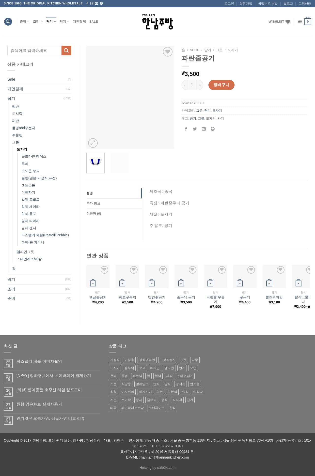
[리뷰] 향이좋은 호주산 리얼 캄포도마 (49, 390)
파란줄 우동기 (215, 299)
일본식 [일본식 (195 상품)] (172, 392)
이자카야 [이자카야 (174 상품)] (145, 392)
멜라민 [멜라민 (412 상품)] (169, 368)
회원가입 (245, 3)
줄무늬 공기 (186, 297)
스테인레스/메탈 (29, 259)
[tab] (114, 193)
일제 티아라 (30, 221)
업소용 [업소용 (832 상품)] (195, 384)
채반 (15, 121)
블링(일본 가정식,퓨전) (39, 178)
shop (195, 50)
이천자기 (28, 192)
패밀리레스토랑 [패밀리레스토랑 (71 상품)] (132, 408)
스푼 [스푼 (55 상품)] (113, 384)
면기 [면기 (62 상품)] (182, 368)
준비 (25, 21)
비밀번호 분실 (268, 3)
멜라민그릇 (25, 252)
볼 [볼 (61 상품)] (148, 376)
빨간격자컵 (274, 297)
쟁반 (15, 106)
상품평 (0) (93, 213)
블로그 (288, 3)
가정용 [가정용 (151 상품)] (129, 360)
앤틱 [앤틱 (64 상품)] (156, 384)
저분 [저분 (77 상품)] (113, 400)
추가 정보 (93, 203)
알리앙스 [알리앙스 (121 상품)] (142, 384)
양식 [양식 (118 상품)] (167, 384)
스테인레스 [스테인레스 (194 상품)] (185, 376)
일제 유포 (28, 214)
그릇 (15, 142)
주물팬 (17, 135)
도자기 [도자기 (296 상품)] (115, 368)
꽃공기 (245, 297)
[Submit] (66, 50)
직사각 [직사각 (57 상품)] (177, 400)
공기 (193, 118)
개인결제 (79, 21)
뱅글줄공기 (98, 297)
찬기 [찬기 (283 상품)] (190, 400)
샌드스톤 (28, 185)
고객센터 (305, 3)
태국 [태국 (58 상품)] (113, 408)
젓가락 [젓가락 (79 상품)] (126, 400)
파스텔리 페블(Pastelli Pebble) (45, 235)
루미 (24, 164)
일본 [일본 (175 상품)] (160, 392)
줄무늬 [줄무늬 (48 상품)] (152, 400)
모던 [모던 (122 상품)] (193, 368)
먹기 (64, 21)
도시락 (17, 114)
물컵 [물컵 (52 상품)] (124, 376)
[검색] (8, 22)
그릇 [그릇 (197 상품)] (183, 360)
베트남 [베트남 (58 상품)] (137, 376)
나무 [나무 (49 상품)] (195, 360)
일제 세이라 (30, 206)
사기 (221, 118)
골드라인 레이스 (34, 156)
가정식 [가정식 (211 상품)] (115, 360)
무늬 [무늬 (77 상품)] (113, 376)
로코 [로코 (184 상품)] (142, 368)
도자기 (22, 149)
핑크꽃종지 (127, 297)
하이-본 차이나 (32, 242)
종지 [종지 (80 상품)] (139, 400)
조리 (38, 21)
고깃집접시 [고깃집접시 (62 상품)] (168, 360)
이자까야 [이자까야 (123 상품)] (127, 392)
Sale (93, 21)
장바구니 (221, 85)
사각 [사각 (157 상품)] (169, 376)
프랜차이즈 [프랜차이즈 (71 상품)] (157, 408)
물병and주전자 (23, 128)
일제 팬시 (28, 228)
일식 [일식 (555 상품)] (185, 392)
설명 (89, 193)
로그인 (229, 3)
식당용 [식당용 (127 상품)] (126, 384)
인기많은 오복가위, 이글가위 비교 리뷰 (50, 418)
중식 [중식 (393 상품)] (164, 400)
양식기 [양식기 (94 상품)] (180, 384)
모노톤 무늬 (30, 171)
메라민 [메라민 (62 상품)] (155, 368)
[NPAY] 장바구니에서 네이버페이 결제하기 (53, 375)
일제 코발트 (30, 199)
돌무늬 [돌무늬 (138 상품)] (129, 368)
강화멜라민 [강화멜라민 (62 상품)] (147, 360)
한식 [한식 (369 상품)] (172, 408)
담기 (51, 21)
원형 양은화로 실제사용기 (39, 404)
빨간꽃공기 (156, 297)
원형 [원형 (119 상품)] (113, 392)
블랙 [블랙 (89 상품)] (158, 376)
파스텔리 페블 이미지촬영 (39, 361)
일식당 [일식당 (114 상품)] (198, 392)
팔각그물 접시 (304, 299)
